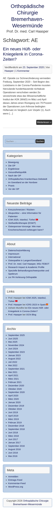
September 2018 (16, 429)
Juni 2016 (13, 452)
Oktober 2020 (15, 389)
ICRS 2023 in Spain (37, 304)
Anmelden (13, 476)
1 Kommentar (22, 71)
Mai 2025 (12, 342)
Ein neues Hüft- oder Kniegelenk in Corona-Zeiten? (23, 54)
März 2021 (13, 378)
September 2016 (16, 446)
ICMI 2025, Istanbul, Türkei (23, 219)
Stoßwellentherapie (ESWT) (22, 223)
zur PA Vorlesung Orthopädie (22, 277)
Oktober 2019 (15, 409)
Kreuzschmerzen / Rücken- (21, 209)
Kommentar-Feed (17, 483)
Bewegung (13, 162)
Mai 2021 (12, 372)
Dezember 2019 (16, 405)
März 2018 (13, 436)
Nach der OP (14, 175)
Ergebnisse (13, 169)
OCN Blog (31, 314)
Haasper (9, 71)
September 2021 (16, 368)
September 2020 (16, 392)
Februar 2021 (15, 382)
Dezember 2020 (16, 385)
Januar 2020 (14, 402)
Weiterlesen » (44, 122)
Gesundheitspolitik (17, 172)
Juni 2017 (13, 439)
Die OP (11, 165)
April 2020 (13, 395)
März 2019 (13, 419)
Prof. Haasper (15, 304)
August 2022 (14, 358)
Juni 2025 (13, 338)
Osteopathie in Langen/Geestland (24, 260)
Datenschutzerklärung (19, 250)
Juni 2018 (13, 432)
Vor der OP (13, 189)
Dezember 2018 (16, 425)
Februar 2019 (15, 422)
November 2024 (16, 345)
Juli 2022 (12, 362)
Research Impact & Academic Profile (26, 267)
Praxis (11, 185)
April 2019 (13, 415)
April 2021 (13, 375)
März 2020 (13, 399)
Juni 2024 (13, 348)
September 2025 (16, 335)
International (14, 257)
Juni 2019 (13, 412)
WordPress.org (15, 486)
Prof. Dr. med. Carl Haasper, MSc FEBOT (28, 264)
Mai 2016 (12, 456)
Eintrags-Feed (15, 480)
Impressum (13, 253)
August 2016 (14, 449)
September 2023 (16, 352)
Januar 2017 (14, 442)
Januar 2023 (14, 355)
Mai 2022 (12, 365)
